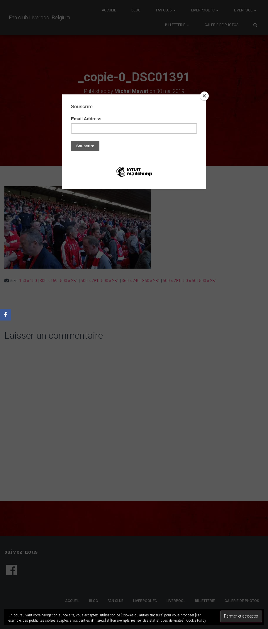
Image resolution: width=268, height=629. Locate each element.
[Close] (204, 95)
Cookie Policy (196, 620)
